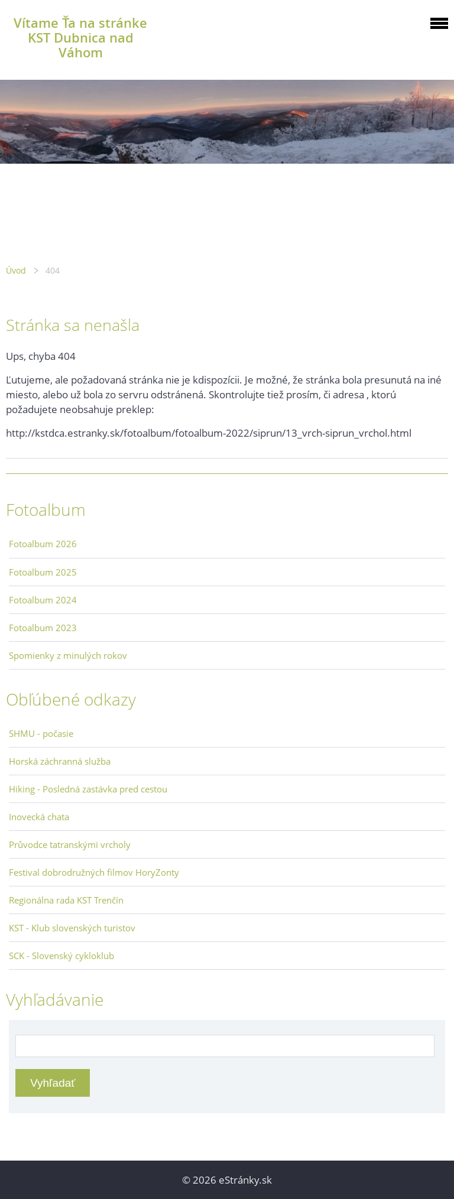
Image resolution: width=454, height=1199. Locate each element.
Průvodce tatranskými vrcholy (70, 844)
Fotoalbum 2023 (43, 627)
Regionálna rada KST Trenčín (66, 900)
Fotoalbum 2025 (43, 572)
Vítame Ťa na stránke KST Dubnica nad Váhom (80, 37)
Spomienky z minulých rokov (68, 655)
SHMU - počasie (41, 733)
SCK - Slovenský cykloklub (61, 955)
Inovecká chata (39, 817)
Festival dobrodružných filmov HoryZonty (94, 872)
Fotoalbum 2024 (43, 600)
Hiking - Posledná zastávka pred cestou (88, 789)
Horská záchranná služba (60, 761)
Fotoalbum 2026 (43, 544)
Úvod (16, 270)
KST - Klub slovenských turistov (72, 928)
